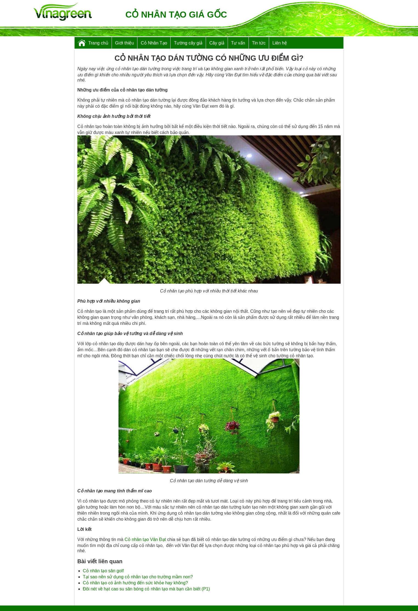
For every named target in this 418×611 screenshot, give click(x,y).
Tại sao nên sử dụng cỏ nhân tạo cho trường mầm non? (138, 576)
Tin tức (259, 43)
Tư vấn (238, 43)
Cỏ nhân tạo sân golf (103, 570)
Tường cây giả (188, 43)
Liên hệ (279, 43)
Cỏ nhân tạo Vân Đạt (145, 539)
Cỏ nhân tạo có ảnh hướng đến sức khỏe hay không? (135, 583)
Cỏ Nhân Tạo (154, 43)
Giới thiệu (124, 43)
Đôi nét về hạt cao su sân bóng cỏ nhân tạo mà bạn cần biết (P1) (146, 589)
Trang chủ (98, 43)
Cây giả (216, 43)
